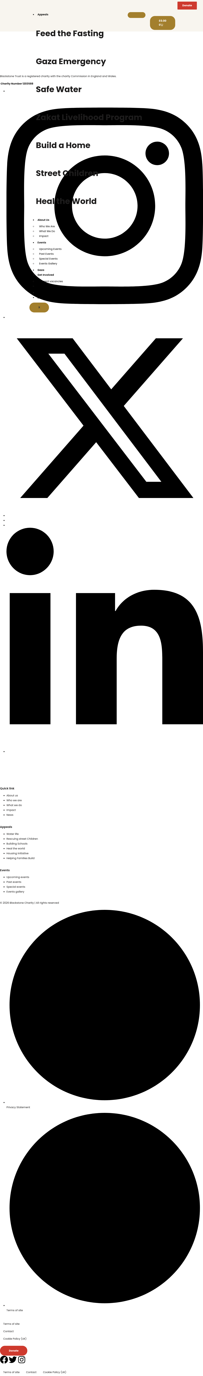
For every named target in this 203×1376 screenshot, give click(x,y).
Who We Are (47, 226)
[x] (104, 515)
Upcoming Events (50, 249)
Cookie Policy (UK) (15, 1339)
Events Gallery (48, 263)
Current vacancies (51, 281)
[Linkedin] (104, 751)
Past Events (46, 254)
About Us (43, 220)
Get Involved (45, 275)
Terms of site (11, 1324)
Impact (43, 236)
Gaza (40, 270)
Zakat (41, 297)
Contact (44, 286)
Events (41, 242)
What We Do (47, 231)
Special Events (48, 259)
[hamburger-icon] (136, 15)
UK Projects (44, 292)
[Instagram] (104, 317)
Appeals (42, 14)
